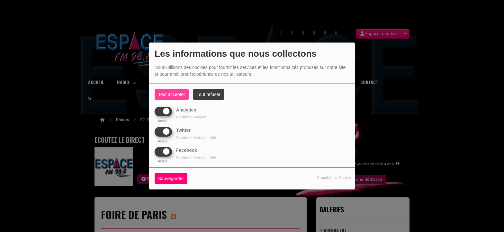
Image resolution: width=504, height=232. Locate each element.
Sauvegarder (171, 178)
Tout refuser (209, 94)
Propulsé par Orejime (334, 177)
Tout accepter (171, 94)
